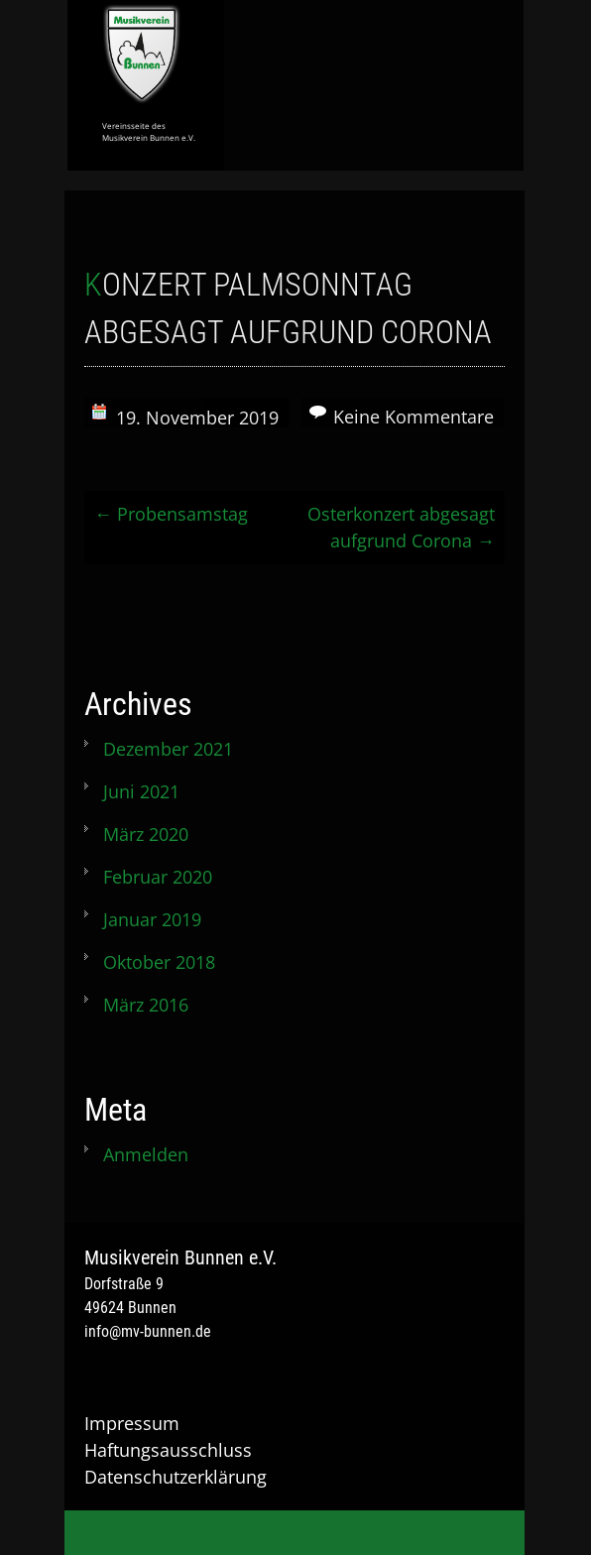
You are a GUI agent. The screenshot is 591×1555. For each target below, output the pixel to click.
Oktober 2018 (159, 962)
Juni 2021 (141, 791)
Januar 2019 (152, 919)
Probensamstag (171, 514)
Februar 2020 (157, 877)
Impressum (131, 1423)
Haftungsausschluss (168, 1450)
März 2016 (145, 1005)
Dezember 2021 (168, 749)
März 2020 (145, 834)
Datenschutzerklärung (175, 1477)
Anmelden (145, 1154)
